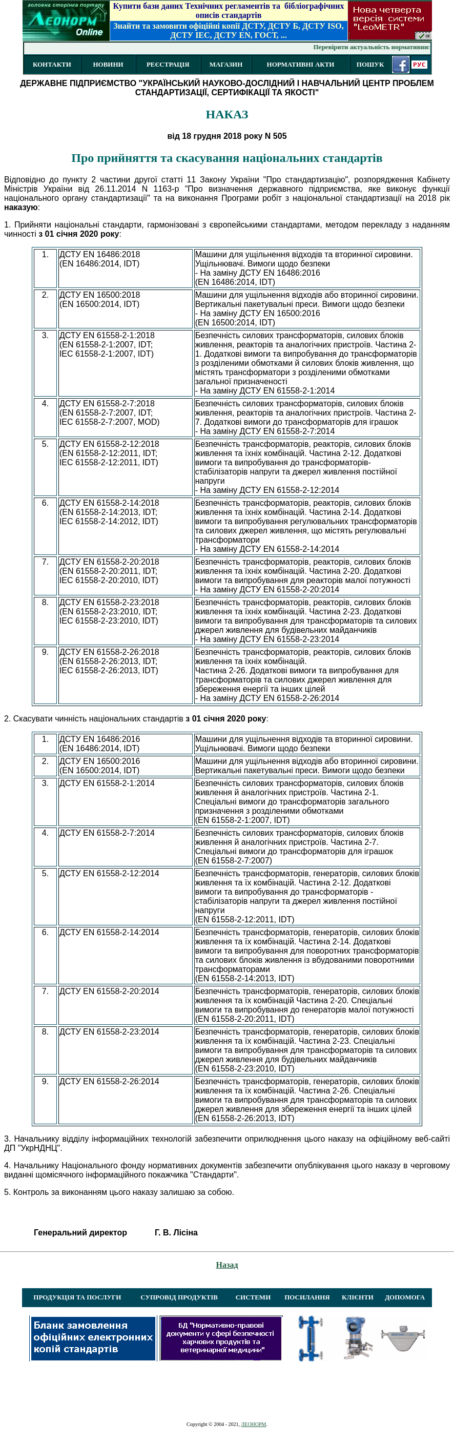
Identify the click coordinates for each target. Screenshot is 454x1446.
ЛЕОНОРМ (253, 1424)
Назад (227, 1265)
